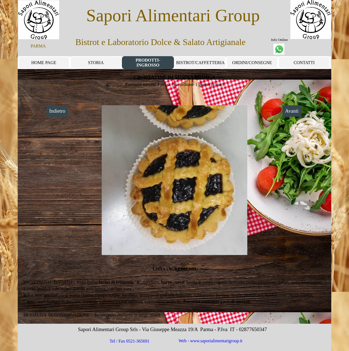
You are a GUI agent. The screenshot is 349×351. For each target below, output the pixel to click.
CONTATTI (304, 62)
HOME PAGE (43, 62)
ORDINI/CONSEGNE (252, 62)
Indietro (57, 111)
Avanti (292, 111)
